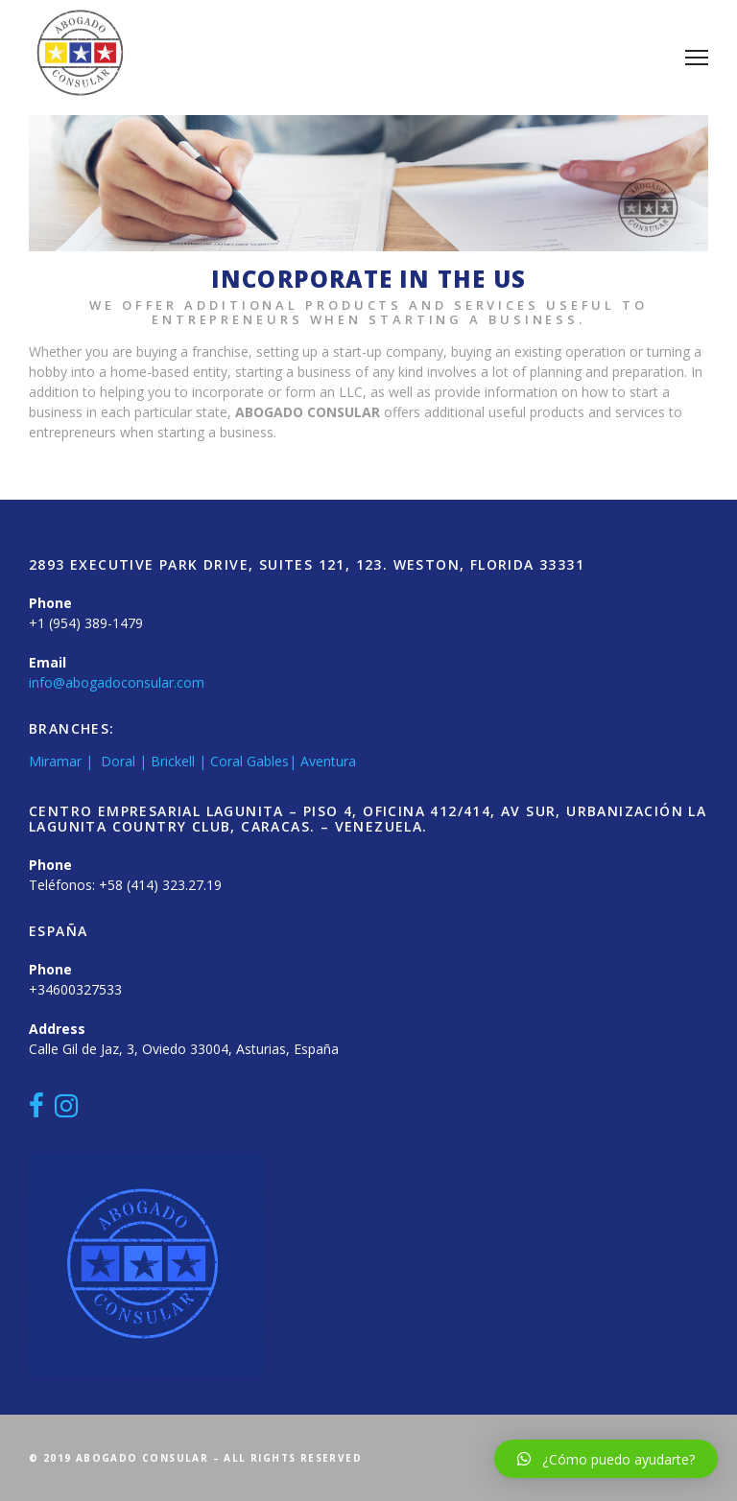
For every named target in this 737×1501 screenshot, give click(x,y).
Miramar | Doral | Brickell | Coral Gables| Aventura (192, 761)
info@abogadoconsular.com (116, 682)
